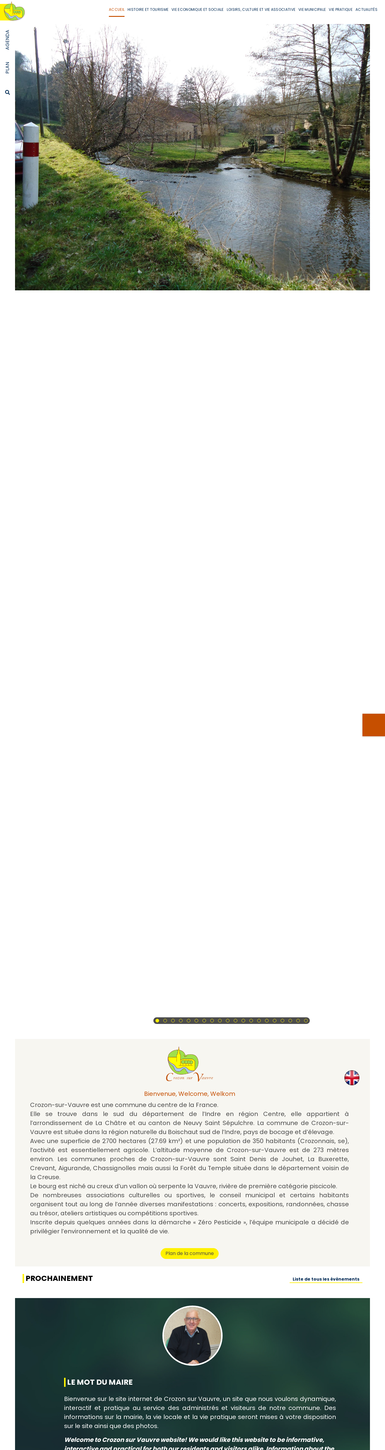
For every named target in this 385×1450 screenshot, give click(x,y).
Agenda (7, 40)
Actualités (366, 9)
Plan (7, 68)
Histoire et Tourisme (148, 9)
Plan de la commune (189, 1253)
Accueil (117, 9)
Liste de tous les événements (326, 1279)
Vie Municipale (312, 9)
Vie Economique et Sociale (197, 9)
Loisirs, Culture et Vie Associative (261, 9)
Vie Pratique (341, 9)
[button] (157, 1020)
